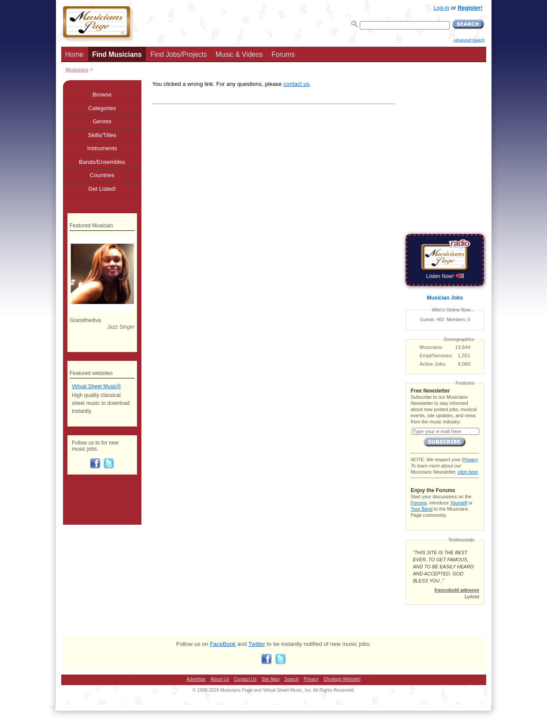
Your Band (421, 509)
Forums (283, 54)
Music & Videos (239, 54)
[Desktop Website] (341, 679)
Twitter (256, 644)
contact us (296, 84)
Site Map (271, 679)
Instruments (102, 148)
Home (74, 54)
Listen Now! (445, 276)
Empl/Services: (436, 355)
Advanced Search (468, 40)
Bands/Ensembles (102, 162)
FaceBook (223, 644)
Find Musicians (117, 54)
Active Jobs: (433, 364)
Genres (101, 121)
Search (292, 679)
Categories (102, 108)
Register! (470, 7)
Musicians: (432, 347)
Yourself (458, 502)
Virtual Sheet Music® (96, 386)
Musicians (77, 69)
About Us (220, 679)
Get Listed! (102, 188)
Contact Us (245, 679)
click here (467, 472)
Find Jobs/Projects (179, 54)
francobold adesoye (456, 590)
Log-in (441, 7)
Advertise (196, 679)
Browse (101, 94)
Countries (102, 175)
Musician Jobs (445, 298)
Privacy (469, 459)
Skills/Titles (102, 135)
